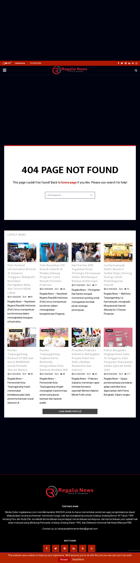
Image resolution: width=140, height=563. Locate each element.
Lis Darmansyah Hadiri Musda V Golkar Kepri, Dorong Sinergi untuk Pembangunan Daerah (118, 275)
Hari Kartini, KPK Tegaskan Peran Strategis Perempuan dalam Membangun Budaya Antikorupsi (86, 273)
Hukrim (77, 246)
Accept (64, 559)
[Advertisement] (70, 7)
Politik (108, 246)
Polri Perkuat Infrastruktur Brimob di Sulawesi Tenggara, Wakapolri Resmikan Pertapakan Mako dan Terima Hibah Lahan (22, 279)
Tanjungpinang (16, 331)
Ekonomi (45, 246)
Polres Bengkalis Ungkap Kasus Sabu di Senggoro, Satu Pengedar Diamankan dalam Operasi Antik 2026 (118, 360)
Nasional (13, 246)
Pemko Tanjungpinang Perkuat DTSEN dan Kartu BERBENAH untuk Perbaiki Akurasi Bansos (20, 360)
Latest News (17, 234)
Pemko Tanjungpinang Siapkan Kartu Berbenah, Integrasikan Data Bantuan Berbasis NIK (54, 360)
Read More (78, 559)
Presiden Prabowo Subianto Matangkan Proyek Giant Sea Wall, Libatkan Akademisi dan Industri (86, 360)
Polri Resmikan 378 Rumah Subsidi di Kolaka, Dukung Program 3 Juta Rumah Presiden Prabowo (52, 275)
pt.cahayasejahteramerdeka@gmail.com (76, 528)
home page (69, 182)
